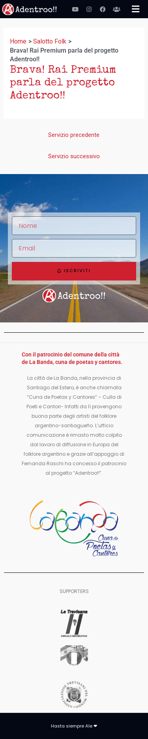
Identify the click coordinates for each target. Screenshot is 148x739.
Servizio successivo (74, 156)
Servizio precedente (73, 134)
